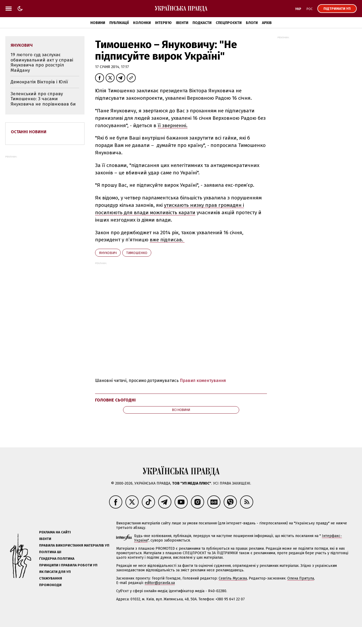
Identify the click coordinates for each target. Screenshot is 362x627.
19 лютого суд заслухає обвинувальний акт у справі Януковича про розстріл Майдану (42, 62)
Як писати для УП (55, 572)
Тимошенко (136, 253)
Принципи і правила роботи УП (68, 565)
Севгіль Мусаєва (233, 578)
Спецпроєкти (229, 23)
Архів (267, 23)
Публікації (119, 23)
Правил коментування (203, 380)
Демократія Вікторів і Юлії (39, 82)
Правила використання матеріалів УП (74, 545)
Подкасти (201, 23)
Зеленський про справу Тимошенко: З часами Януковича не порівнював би (43, 99)
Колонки (142, 23)
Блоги (252, 23)
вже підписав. (167, 240)
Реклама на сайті (55, 532)
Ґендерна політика (56, 559)
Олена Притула (300, 578)
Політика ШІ (50, 552)
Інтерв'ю (163, 23)
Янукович (108, 253)
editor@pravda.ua (160, 583)
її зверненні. (172, 125)
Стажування (50, 578)
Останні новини (28, 131)
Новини (97, 23)
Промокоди (50, 585)
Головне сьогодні (115, 400)
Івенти (182, 23)
